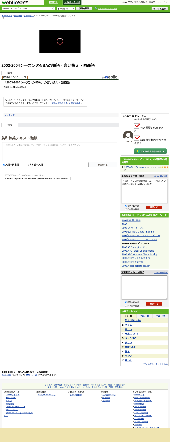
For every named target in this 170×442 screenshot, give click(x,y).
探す (127, 351)
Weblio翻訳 (139, 404)
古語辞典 (138, 424)
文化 (49, 387)
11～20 (144, 316)
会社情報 (106, 398)
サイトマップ (12, 410)
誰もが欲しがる (133, 320)
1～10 (128, 316)
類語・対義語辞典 (142, 398)
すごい (128, 356)
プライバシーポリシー (15, 406)
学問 (123, 385)
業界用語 (58, 385)
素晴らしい (130, 347)
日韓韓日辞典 (140, 410)
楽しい (128, 342)
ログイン (128, 141)
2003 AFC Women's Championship (139, 254)
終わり (128, 360)
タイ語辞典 (139, 418)
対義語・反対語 (72, 2)
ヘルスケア (64, 387)
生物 (88, 387)
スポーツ (80, 387)
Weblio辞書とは (12, 395)
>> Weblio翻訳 (161, 176)
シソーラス (29, 16)
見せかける (130, 338)
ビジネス (48, 385)
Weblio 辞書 (7, 16)
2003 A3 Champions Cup (134, 247)
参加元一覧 (31, 375)
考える (128, 325)
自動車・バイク (90, 385)
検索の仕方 (11, 398)
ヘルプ (9, 401)
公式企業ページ (109, 395)
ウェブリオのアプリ (46, 395)
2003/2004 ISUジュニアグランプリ (139, 239)
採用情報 (106, 401)
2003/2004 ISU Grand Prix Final (138, 231)
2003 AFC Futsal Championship (138, 251)
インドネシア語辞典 (143, 415)
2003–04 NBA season (135, 167)
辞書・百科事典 (116, 387)
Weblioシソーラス (15, 77)
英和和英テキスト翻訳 (19, 137)
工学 (104, 385)
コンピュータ (69, 385)
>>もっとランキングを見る (155, 364)
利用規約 (10, 404)
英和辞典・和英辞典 (143, 401)
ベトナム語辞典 (141, 422)
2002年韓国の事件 (131, 220)
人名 (99, 387)
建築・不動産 (114, 385)
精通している (132, 333)
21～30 (160, 316)
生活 (55, 387)
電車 (79, 385)
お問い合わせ (75, 103)
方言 (105, 387)
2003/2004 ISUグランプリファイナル (141, 235)
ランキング (9, 115)
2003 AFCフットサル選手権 (136, 258)
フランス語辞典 (141, 413)
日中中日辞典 (140, 406)
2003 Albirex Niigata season (136, 266)
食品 (94, 387)
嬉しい (128, 329)
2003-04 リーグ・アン (133, 228)
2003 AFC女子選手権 (132, 262)
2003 (124, 224)
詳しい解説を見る (59, 103)
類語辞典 (53, 2)
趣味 (72, 387)
